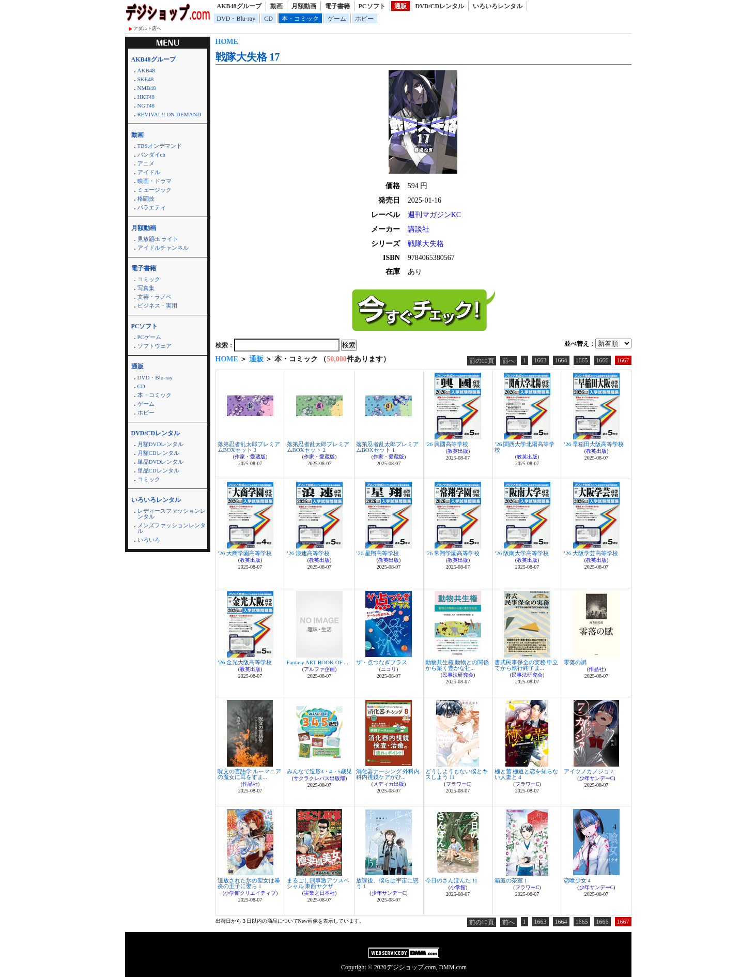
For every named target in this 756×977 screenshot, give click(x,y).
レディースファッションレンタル (171, 514)
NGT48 (146, 105)
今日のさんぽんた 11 (451, 880)
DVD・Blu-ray (236, 18)
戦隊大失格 (426, 244)
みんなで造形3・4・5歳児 (319, 771)
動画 (276, 6)
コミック (148, 279)
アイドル (148, 172)
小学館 (458, 887)
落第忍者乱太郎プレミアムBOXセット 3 (249, 447)
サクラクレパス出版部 (319, 778)
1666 (602, 360)
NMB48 (146, 88)
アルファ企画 (319, 669)
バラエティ (151, 207)
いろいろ (148, 540)
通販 (400, 6)
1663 (540, 360)
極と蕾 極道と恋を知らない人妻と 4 (527, 774)
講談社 (418, 229)
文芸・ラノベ (154, 297)
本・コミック (300, 18)
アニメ (146, 163)
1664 (561, 360)
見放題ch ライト (157, 239)
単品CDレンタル (158, 470)
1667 (623, 360)
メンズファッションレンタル (171, 528)
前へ (508, 360)
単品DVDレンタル (160, 462)
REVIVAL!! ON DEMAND (169, 114)
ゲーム (337, 18)
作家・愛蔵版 (250, 457)
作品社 (596, 669)
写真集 (146, 288)
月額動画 (303, 6)
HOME (226, 41)
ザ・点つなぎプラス (381, 662)
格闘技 (146, 198)
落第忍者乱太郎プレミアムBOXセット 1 (387, 447)
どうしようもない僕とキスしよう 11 (456, 774)
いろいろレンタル (497, 6)
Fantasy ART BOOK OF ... (317, 662)
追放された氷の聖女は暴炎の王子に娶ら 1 (249, 883)
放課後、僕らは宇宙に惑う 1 (387, 883)
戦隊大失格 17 (247, 57)
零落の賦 (575, 662)
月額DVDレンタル (160, 444)
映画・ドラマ (154, 181)
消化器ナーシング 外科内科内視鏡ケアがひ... (388, 774)
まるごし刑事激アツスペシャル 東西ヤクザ (318, 883)
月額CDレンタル (158, 453)
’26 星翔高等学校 (377, 553)
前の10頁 (481, 360)
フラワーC (458, 784)
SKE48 (145, 79)
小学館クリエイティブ (250, 893)
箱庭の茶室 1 (511, 880)
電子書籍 (337, 6)
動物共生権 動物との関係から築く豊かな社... (457, 665)
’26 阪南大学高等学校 (522, 553)
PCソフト (372, 6)
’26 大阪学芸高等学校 (591, 553)
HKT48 (146, 97)
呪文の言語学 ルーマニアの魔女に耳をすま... (250, 774)
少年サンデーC (596, 778)
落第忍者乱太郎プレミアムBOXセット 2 (318, 447)
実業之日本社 (319, 893)
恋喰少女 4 (577, 880)
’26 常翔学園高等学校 (452, 553)
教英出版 (458, 451)
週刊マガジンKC (434, 215)
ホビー (364, 18)
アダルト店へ (147, 28)
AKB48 (146, 70)
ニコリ (388, 669)
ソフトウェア (154, 346)
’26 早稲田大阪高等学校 (594, 444)
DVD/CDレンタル (440, 6)
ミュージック (154, 190)
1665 (582, 360)
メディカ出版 (388, 784)
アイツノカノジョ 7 (588, 771)
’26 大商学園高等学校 (245, 553)
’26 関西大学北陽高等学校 (524, 447)
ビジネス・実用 (157, 305)
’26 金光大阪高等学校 (245, 662)
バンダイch (151, 154)
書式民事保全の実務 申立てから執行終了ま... (527, 665)
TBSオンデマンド (159, 146)
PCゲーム (149, 337)
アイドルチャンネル (163, 248)
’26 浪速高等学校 (308, 553)
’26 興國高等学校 (446, 444)
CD (268, 18)
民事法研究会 (457, 675)
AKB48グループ (239, 6)
